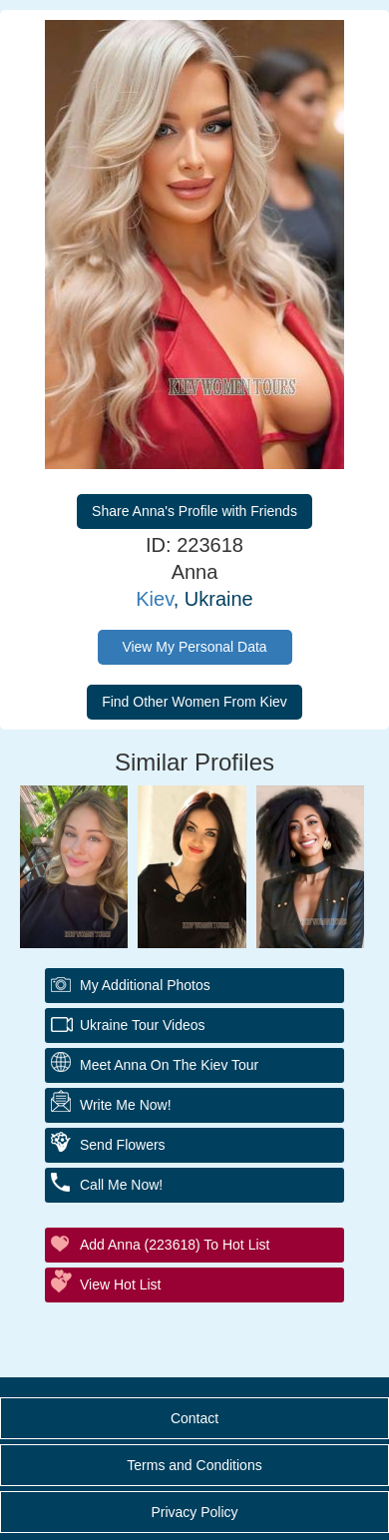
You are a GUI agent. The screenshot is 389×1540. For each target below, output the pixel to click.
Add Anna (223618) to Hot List (174, 1245)
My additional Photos (145, 985)
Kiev (154, 599)
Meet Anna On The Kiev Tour (169, 1065)
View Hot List (120, 1284)
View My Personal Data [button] (194, 647)
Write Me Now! (126, 1105)
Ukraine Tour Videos (142, 1025)
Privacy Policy (194, 1512)
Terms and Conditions (194, 1465)
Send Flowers (123, 1145)
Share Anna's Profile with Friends (194, 511)
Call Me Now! (121, 1185)
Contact (194, 1418)
